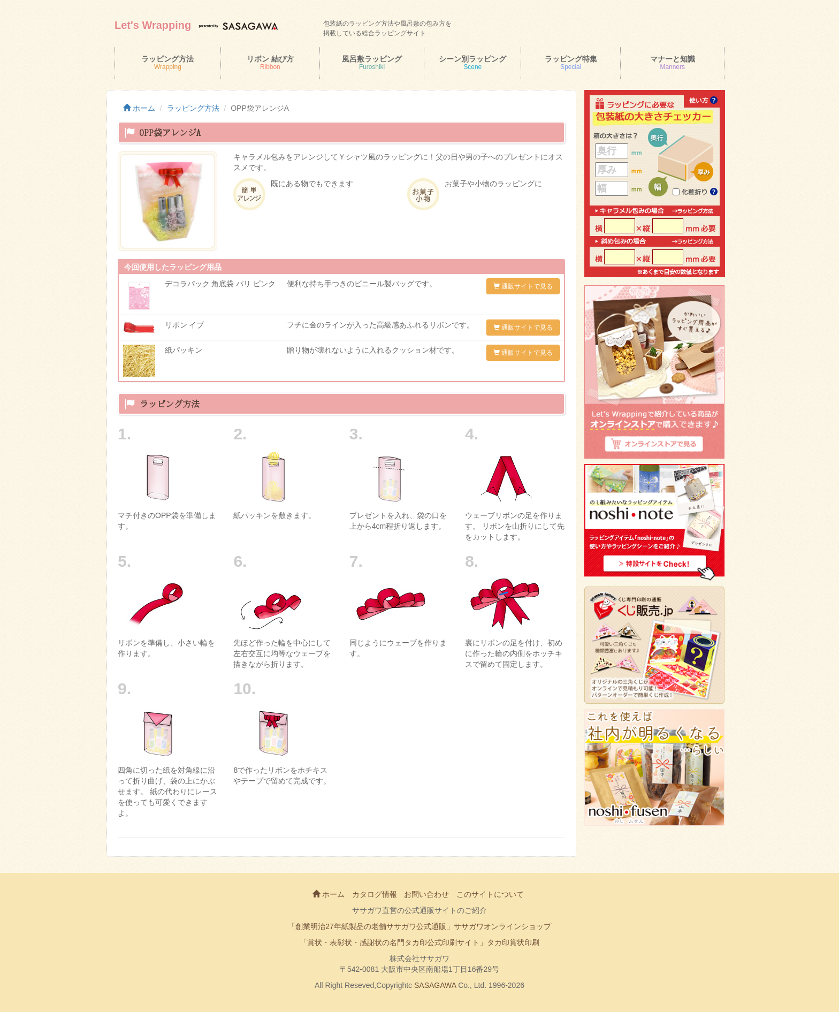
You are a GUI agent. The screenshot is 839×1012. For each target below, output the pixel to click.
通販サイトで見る (523, 286)
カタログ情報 (374, 894)
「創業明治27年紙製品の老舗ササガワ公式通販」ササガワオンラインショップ (419, 926)
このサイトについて (490, 894)
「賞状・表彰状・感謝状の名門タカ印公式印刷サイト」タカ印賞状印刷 (419, 942)
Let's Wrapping (153, 25)
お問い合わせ (426, 894)
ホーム (139, 108)
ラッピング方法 (193, 108)
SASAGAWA (435, 985)
